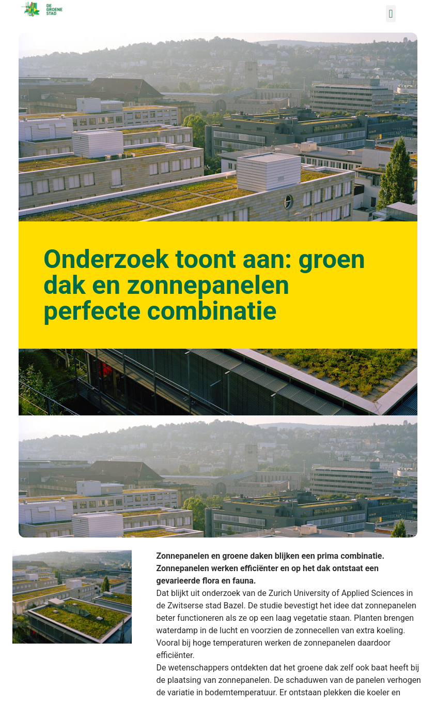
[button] (391, 13)
